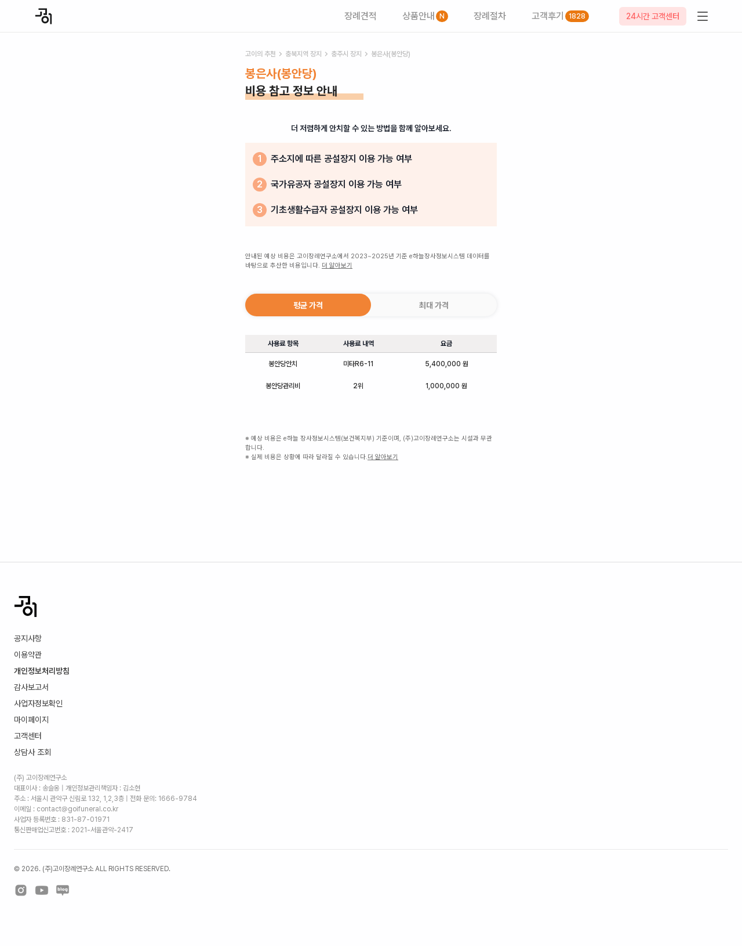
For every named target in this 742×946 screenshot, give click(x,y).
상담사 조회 (32, 752)
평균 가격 (308, 305)
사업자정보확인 (38, 703)
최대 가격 (434, 305)
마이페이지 (31, 719)
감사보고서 (31, 687)
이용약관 (28, 654)
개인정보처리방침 (42, 671)
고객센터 (28, 736)
